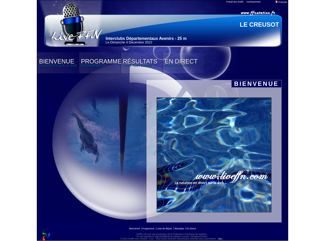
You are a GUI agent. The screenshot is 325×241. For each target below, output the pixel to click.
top (220, 238)
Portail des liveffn (234, 2)
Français (281, 2)
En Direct (191, 228)
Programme (148, 228)
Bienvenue (134, 228)
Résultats (179, 228)
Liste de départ (164, 228)
